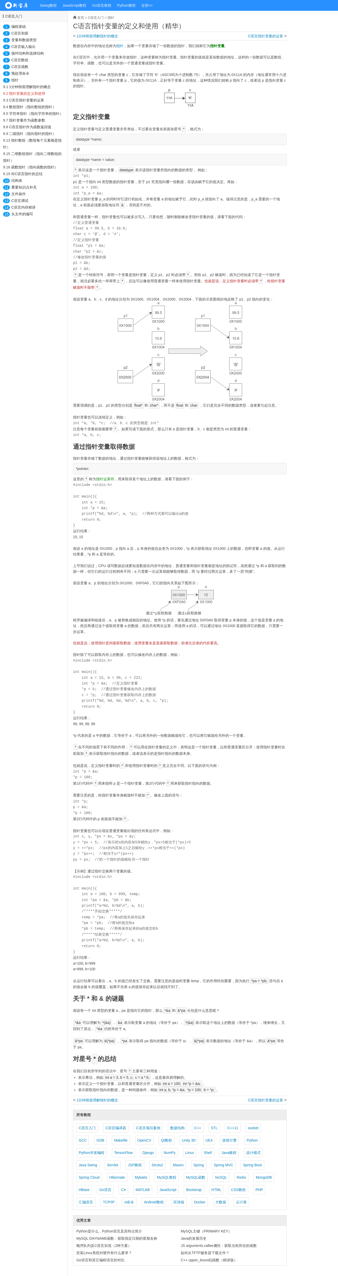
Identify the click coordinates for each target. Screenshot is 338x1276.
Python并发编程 (91, 1153)
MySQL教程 (166, 1177)
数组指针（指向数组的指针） (32, 107)
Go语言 (105, 1190)
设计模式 (253, 1153)
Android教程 (153, 1202)
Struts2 (157, 1165)
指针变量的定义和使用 (27, 93)
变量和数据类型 (24, 40)
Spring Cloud (89, 1177)
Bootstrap (194, 1190)
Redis (241, 1177)
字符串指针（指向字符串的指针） (36, 114)
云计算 (241, 1202)
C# (123, 1190)
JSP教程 (135, 1165)
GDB (100, 1140)
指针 (15, 80)
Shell (208, 1153)
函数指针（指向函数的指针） (34, 167)
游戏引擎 (229, 1140)
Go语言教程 (102, 5)
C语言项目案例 (148, 1128)
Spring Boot (252, 1165)
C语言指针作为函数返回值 (30, 127)
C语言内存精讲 (23, 207)
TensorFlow (123, 1153)
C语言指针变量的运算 (26, 100)
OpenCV (144, 1140)
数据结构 (177, 1128)
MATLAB (143, 1190)
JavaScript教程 (74, 5)
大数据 (220, 1202)
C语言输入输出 (23, 47)
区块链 (179, 1202)
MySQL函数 (195, 1177)
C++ (197, 1128)
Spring (198, 1165)
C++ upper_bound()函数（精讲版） (209, 1260)
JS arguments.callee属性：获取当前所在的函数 (219, 1246)
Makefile (121, 1140)
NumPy (170, 1153)
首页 (80, 18)
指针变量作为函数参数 (27, 120)
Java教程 (228, 1153)
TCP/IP (108, 1202)
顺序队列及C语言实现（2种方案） (103, 1246)
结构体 (16, 180)
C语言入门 (13, 16)
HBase (84, 1190)
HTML (216, 1190)
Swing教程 (48, 5)
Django (148, 1153)
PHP (259, 1190)
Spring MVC (223, 1165)
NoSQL (221, 1177)
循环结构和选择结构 (27, 53)
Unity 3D (189, 1140)
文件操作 (18, 194)
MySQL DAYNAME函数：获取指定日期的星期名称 (116, 1238)
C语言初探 (19, 33)
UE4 (208, 1140)
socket (253, 1128)
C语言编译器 (115, 1128)
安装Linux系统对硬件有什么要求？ (104, 1253)
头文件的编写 (22, 214)
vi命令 (129, 1202)
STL (214, 1128)
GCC (83, 1140)
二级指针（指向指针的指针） (32, 134)
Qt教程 (166, 1140)
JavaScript (168, 1190)
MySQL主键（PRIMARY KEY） (206, 1231)
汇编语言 (86, 1202)
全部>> (147, 5)
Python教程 (126, 5)
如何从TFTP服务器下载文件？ (205, 1253)
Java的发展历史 (194, 1238)
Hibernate (117, 1177)
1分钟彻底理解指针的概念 (30, 87)
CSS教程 (238, 1190)
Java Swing (88, 1165)
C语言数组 (19, 60)
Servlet (112, 1165)
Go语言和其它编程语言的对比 (100, 1260)
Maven (178, 1165)
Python (252, 1140)
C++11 (232, 1128)
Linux (189, 1153)
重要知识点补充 (24, 187)
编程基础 (18, 26)
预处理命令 (20, 73)
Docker (199, 1202)
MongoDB (264, 1177)
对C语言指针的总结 (27, 174)
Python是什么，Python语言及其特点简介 (109, 1231)
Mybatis (141, 1177)
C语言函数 (19, 67)
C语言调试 (19, 201)
